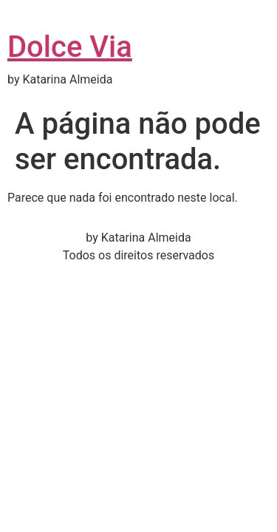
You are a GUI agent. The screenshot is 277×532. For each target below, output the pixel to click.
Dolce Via (69, 47)
